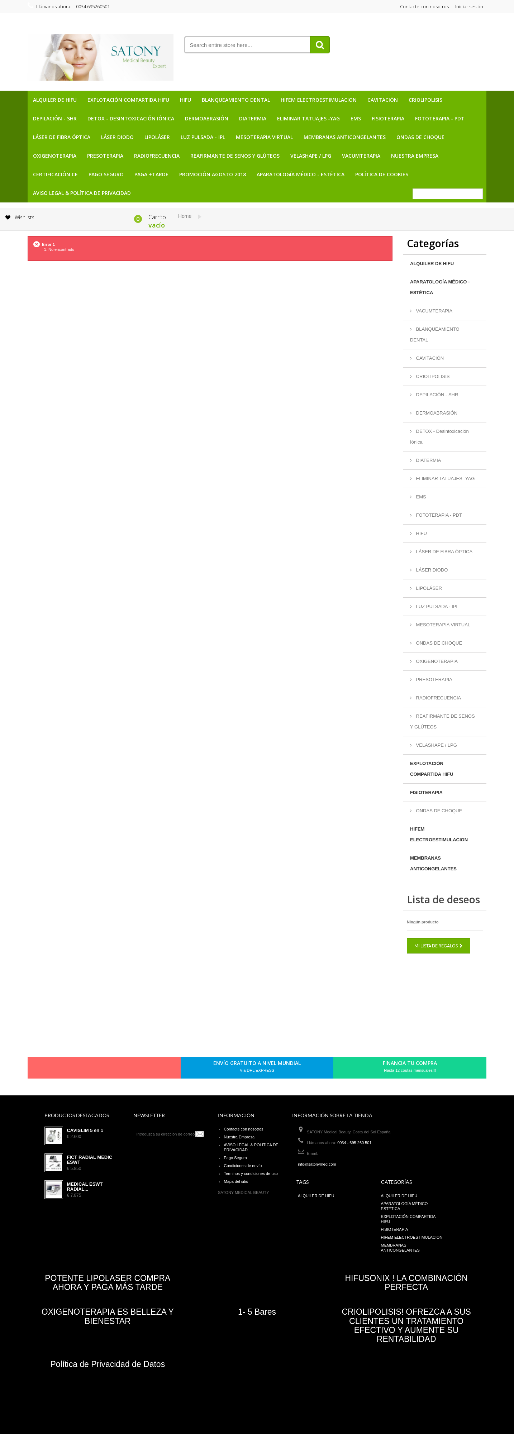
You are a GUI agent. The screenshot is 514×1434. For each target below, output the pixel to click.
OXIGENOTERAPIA (54, 155)
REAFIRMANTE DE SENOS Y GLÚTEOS (235, 155)
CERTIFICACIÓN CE (55, 174)
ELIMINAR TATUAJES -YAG (308, 118)
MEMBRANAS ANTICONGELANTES (345, 137)
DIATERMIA (252, 118)
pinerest (96, 1069)
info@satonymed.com (317, 1164)
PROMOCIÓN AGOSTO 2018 (212, 174)
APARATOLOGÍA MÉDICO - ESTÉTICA (300, 174)
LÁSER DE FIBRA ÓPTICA (61, 137)
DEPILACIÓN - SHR (55, 118)
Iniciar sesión (469, 6)
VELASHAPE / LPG (310, 155)
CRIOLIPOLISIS (425, 99)
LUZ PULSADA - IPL (203, 137)
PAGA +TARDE (151, 174)
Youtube (120, 1069)
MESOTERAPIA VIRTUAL (264, 137)
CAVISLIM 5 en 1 (85, 1130)
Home (184, 216)
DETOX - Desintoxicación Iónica (130, 118)
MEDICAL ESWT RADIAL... (85, 1187)
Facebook (71, 1069)
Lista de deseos (443, 899)
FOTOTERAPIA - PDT (440, 118)
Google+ (108, 1069)
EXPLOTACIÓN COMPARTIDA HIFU (128, 99)
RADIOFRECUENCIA (157, 155)
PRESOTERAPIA (105, 155)
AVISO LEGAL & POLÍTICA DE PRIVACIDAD (82, 193)
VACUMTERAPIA (361, 155)
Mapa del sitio (236, 1181)
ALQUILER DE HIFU (55, 99)
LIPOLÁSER (157, 137)
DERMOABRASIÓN (206, 118)
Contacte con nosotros (424, 6)
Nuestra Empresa (414, 155)
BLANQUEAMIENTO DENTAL (236, 99)
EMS (356, 118)
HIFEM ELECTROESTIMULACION (319, 99)
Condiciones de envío (243, 1165)
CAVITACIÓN (382, 99)
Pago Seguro (106, 174)
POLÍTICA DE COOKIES (381, 174)
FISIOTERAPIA (388, 118)
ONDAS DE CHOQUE (420, 137)
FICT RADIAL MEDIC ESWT (89, 1160)
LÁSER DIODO (117, 137)
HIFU (185, 99)
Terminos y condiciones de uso (250, 1173)
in (132, 1069)
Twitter (83, 1069)
